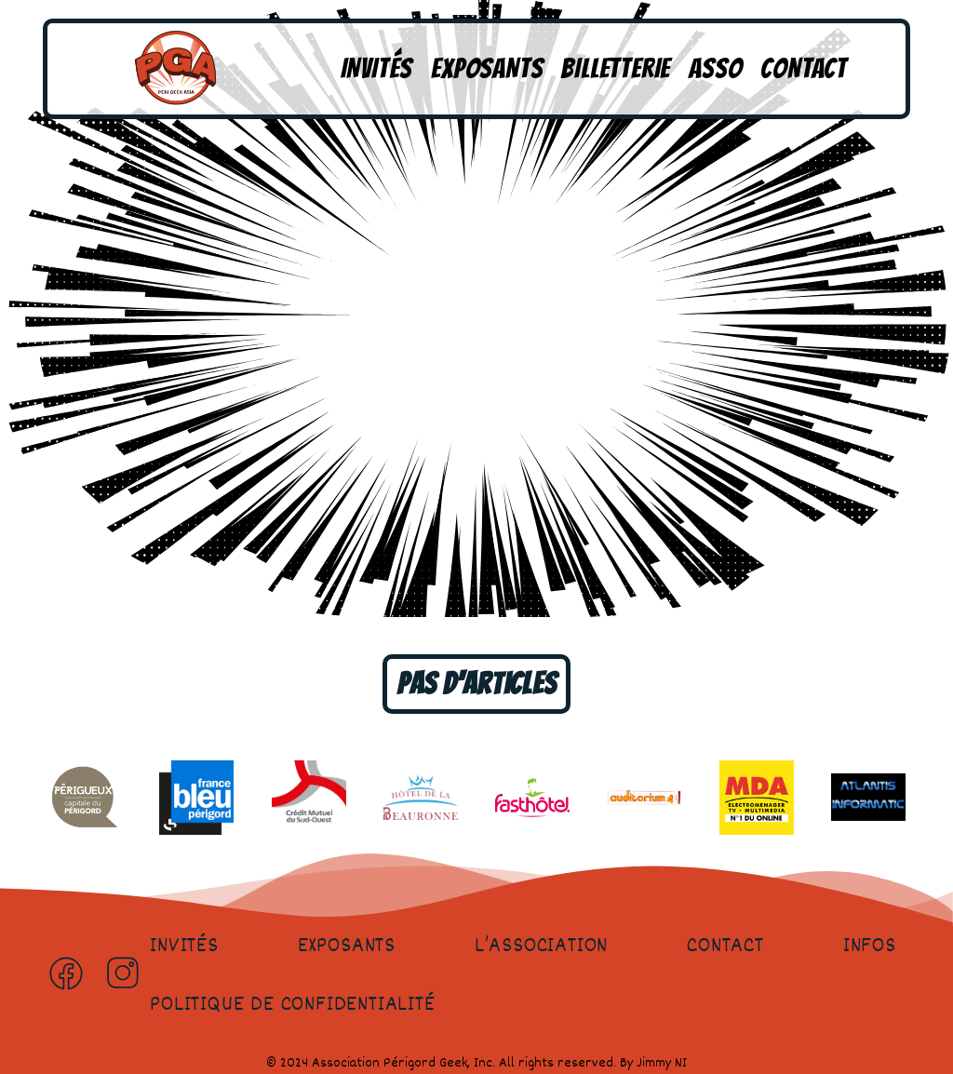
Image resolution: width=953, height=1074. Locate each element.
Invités (377, 68)
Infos (869, 946)
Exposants (487, 68)
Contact (803, 68)
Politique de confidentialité (292, 1005)
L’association (541, 946)
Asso (715, 68)
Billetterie (615, 68)
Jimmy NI (662, 1063)
